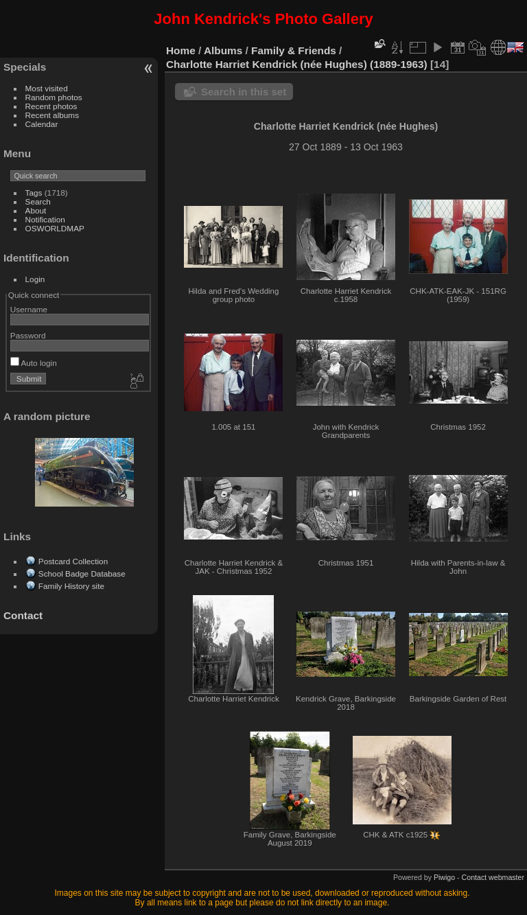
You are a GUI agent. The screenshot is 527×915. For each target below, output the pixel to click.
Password (28, 335)
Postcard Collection (73, 561)
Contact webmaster (493, 877)
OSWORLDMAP (54, 228)
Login (35, 279)
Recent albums (52, 115)
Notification (45, 219)
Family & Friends (293, 50)
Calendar (41, 123)
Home (181, 50)
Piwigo (444, 877)
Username (28, 309)
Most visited (46, 88)
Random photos (53, 97)
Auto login (33, 362)
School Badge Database (82, 573)
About (36, 210)
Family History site (71, 585)
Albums (223, 50)
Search (38, 201)
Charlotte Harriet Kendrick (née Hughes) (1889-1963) (297, 64)
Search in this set (243, 91)
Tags (34, 192)
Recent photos (51, 106)
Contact (23, 615)
